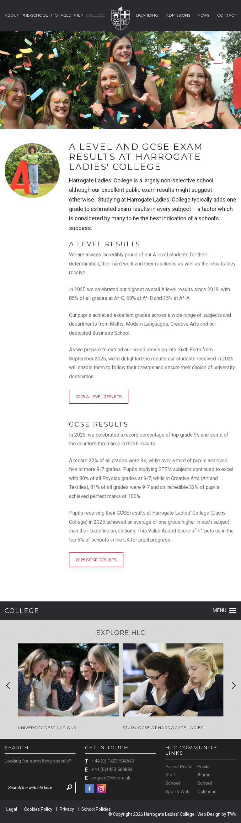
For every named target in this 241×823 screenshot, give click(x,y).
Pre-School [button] (34, 15)
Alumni (204, 775)
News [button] (203, 15)
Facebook (89, 788)
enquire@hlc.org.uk (110, 778)
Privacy (67, 809)
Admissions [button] (178, 15)
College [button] (95, 15)
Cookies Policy (38, 809)
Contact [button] (226, 15)
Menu (224, 610)
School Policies (96, 809)
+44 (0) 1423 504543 (113, 761)
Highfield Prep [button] (67, 15)
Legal (11, 809)
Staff (170, 775)
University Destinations (47, 727)
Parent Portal (178, 766)
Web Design (209, 814)
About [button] (12, 15)
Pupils (203, 766)
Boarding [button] (147, 15)
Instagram (101, 788)
